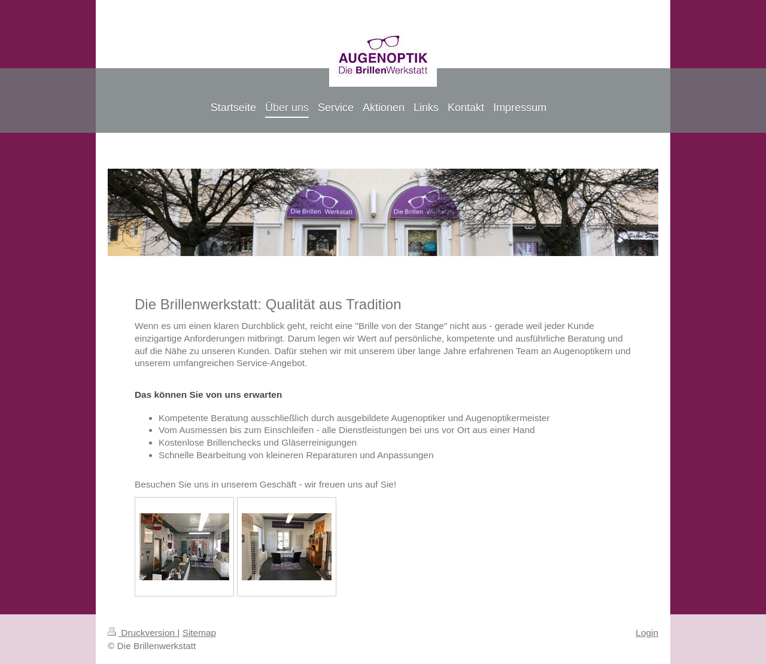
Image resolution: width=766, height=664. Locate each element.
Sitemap (199, 633)
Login (647, 633)
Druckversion (142, 633)
